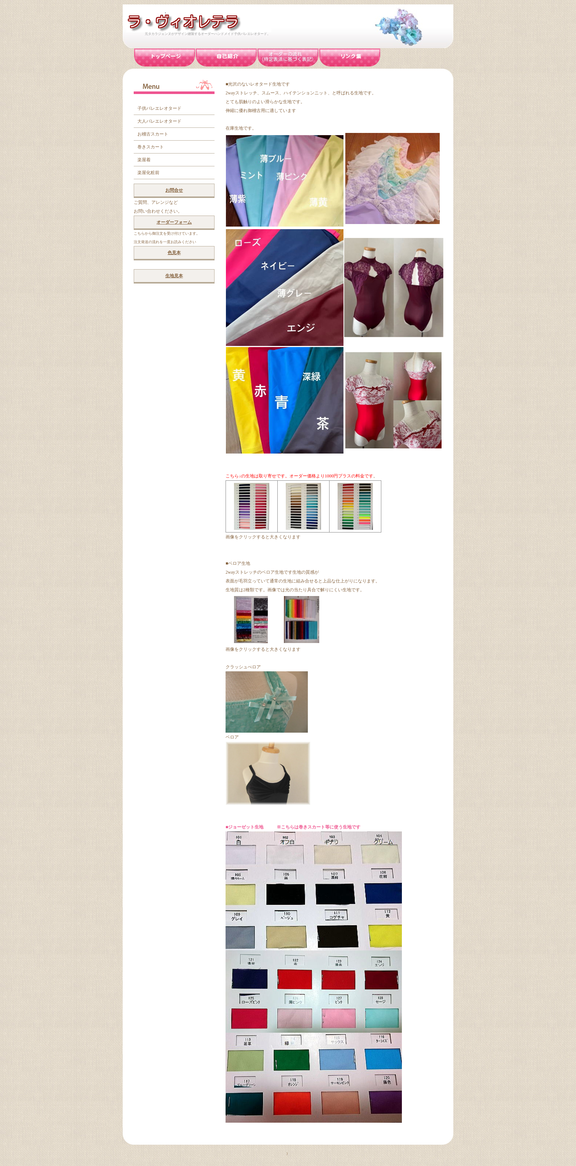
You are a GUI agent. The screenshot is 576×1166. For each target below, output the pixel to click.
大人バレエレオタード (159, 121)
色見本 (174, 252)
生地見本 (174, 275)
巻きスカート (150, 146)
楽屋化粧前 (148, 172)
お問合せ (174, 190)
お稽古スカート (152, 134)
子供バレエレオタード (159, 108)
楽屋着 (144, 159)
